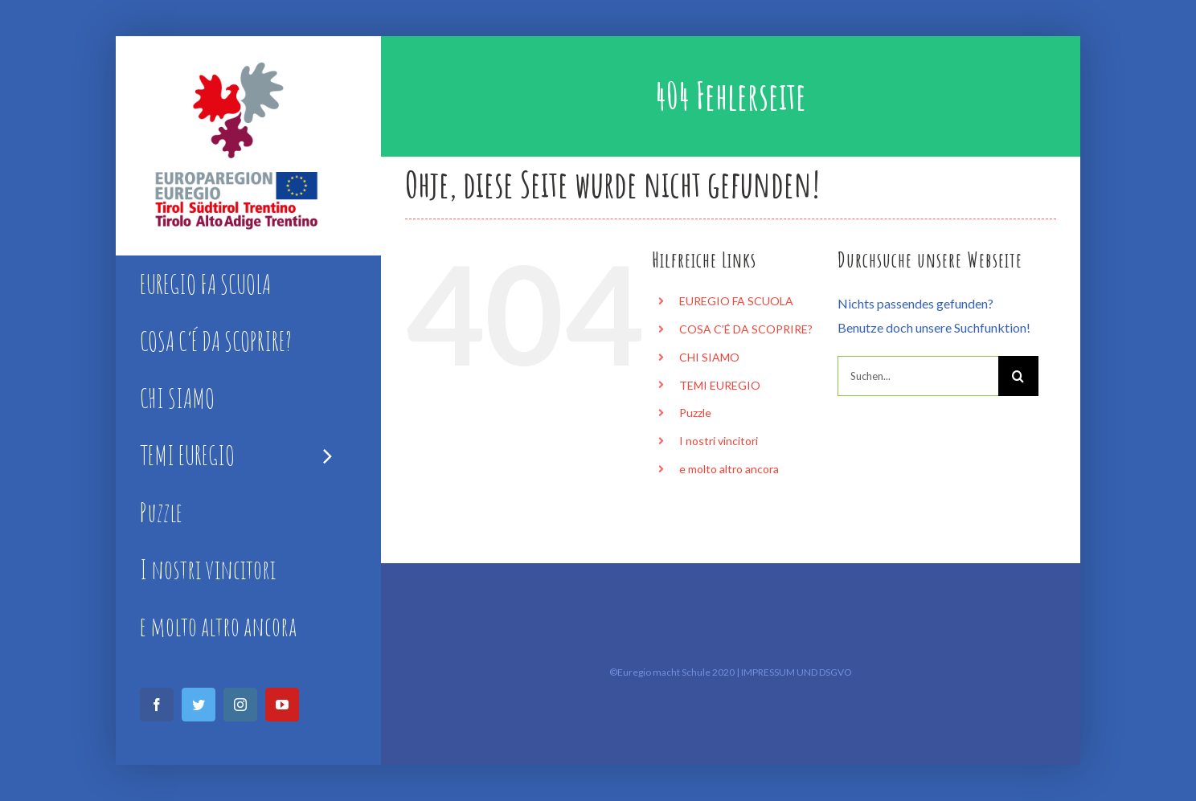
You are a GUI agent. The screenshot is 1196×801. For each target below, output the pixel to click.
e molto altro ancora (729, 469)
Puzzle (695, 412)
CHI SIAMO (709, 357)
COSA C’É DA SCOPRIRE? (746, 329)
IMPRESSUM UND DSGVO (796, 672)
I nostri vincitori (718, 440)
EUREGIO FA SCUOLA (736, 301)
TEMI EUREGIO (719, 385)
